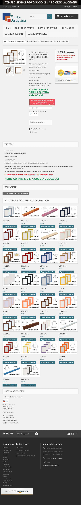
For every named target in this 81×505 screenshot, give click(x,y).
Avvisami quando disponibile (37, 111)
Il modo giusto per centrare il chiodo (7, 480)
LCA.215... (25, 334)
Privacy (5, 455)
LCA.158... (62, 334)
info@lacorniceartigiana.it (51, 465)
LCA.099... (6, 243)
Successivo (24, 70)
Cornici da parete (24, 28)
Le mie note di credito (23, 450)
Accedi (75, 6)
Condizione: (33, 67)
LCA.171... (6, 311)
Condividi (33, 114)
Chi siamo (6, 464)
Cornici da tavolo (47, 28)
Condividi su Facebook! (38, 129)
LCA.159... (6, 379)
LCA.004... (62, 266)
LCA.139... (44, 311)
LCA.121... (6, 288)
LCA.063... (62, 356)
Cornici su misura (37, 34)
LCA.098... (25, 266)
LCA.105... (62, 221)
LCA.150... (62, 288)
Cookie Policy (7, 467)
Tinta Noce (68, 28)
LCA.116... (62, 243)
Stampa (34, 132)
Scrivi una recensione (37, 122)
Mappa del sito (7, 485)
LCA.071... (6, 334)
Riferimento (32, 64)
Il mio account (22, 444)
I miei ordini (19, 447)
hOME (8, 28)
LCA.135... (44, 288)
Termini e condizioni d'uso (6, 459)
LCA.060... (6, 356)
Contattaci (67, 6)
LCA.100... (44, 266)
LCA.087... (6, 221)
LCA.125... (6, 266)
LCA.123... (25, 288)
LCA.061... (25, 356)
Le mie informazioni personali (25, 456)
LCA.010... (62, 311)
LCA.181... (44, 221)
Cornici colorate (14, 34)
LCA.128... (44, 243)
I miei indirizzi (20, 453)
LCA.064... (44, 356)
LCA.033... (44, 334)
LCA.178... (25, 221)
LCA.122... (25, 243)
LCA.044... (25, 379)
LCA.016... (25, 311)
